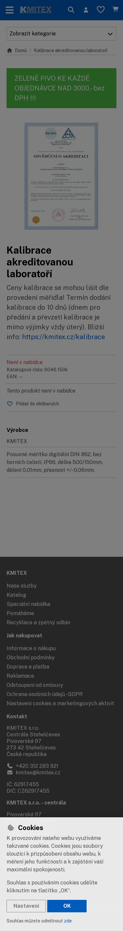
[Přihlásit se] (85, 10)
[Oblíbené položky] (100, 10)
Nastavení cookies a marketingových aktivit (60, 703)
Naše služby (22, 586)
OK (67, 906)
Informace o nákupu (31, 648)
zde (68, 920)
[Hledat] (71, 10)
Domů (17, 50)
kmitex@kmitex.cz (33, 772)
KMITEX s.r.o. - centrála (36, 803)
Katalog (16, 595)
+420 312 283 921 (32, 766)
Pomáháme (20, 613)
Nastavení (26, 906)
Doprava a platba (28, 667)
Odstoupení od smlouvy (35, 685)
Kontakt (17, 716)
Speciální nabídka (28, 604)
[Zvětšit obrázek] (61, 176)
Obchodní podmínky (31, 657)
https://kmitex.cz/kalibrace (63, 337)
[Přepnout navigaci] (9, 10)
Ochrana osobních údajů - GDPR (45, 694)
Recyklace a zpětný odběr (39, 622)
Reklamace (20, 676)
